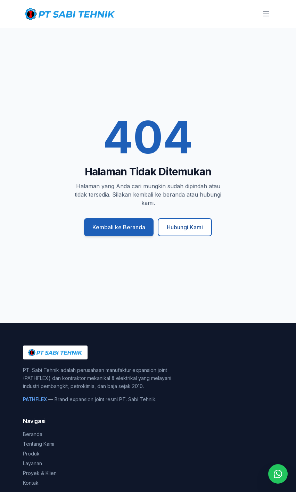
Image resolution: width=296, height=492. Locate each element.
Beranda (32, 434)
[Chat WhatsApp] (278, 474)
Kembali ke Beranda (118, 227)
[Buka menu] (266, 14)
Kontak (31, 483)
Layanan (32, 463)
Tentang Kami (38, 444)
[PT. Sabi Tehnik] (70, 14)
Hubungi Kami (185, 227)
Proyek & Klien (40, 473)
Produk (31, 454)
